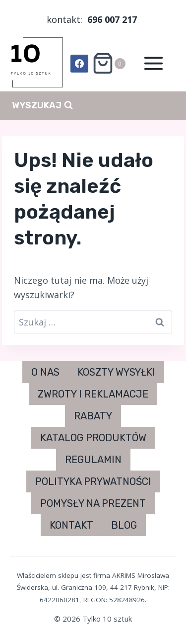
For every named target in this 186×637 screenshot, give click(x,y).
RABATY (93, 416)
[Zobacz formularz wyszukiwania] (42, 105)
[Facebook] (79, 64)
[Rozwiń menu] (153, 64)
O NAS (45, 372)
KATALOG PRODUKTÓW (93, 438)
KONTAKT (71, 525)
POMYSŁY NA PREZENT (93, 503)
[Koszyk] (108, 63)
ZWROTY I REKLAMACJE (93, 394)
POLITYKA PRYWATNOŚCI (93, 481)
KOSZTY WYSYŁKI (116, 372)
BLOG (124, 525)
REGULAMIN (93, 460)
